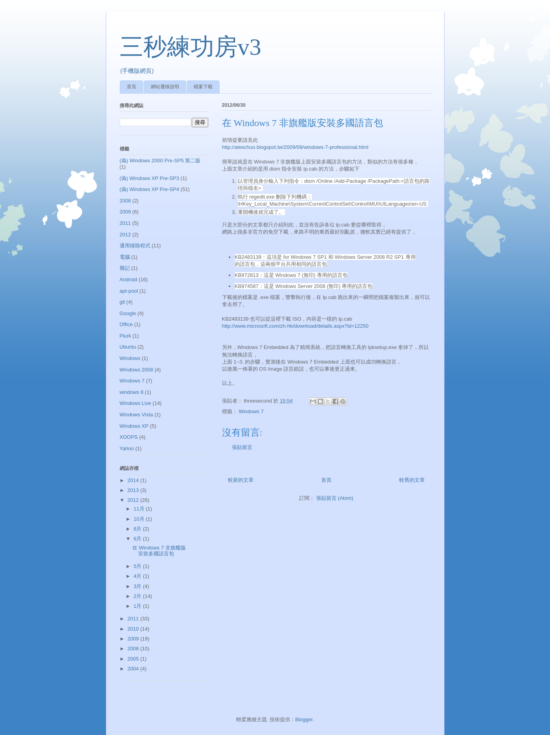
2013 (134, 490)
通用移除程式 (135, 246)
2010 (134, 629)
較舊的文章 (412, 480)
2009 (125, 212)
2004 (134, 669)
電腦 (125, 257)
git (122, 302)
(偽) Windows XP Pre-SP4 (149, 189)
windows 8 (132, 392)
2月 (138, 596)
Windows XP (134, 426)
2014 (134, 480)
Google (128, 313)
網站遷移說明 (165, 86)
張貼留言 (242, 447)
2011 (125, 223)
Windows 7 (251, 411)
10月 (139, 519)
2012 (125, 235)
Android (128, 279)
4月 (138, 576)
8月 (138, 529)
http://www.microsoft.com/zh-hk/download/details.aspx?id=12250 (295, 326)
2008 (125, 201)
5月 (138, 566)
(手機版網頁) (137, 70)
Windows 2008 (136, 370)
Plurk (125, 336)
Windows (130, 358)
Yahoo (127, 448)
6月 (138, 539)
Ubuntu (128, 347)
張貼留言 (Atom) (335, 498)
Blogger (304, 719)
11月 (139, 509)
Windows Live (135, 403)
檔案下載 (203, 86)
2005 (134, 659)
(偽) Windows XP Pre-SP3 (149, 178)
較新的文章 (241, 480)
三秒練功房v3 (190, 47)
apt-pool (129, 291)
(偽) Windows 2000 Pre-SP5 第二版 (160, 160)
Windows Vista (136, 415)
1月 (138, 606)
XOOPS (129, 437)
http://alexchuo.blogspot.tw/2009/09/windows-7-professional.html (295, 147)
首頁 (131, 86)
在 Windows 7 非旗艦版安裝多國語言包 (159, 551)
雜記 (125, 268)
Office (126, 324)
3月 (138, 586)
